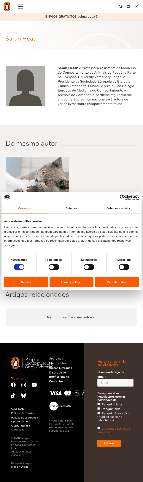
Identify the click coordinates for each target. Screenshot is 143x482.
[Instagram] (23, 385)
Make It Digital (20, 466)
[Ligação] (137, 6)
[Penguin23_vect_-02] (60, 406)
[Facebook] (13, 384)
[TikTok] (13, 395)
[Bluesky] (23, 395)
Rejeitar (26, 282)
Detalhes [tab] (71, 208)
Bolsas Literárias (60, 368)
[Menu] (20, 6)
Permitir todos (116, 282)
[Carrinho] (128, 6)
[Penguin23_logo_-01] (7, 6)
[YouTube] (34, 384)
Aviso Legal (18, 408)
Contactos (56, 381)
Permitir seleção (71, 282)
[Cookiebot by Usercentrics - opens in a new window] (122, 197)
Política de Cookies (23, 413)
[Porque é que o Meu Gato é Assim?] (37, 160)
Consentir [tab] (24, 208)
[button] (120, 6)
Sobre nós (56, 358)
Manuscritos (57, 363)
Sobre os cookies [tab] (118, 208)
